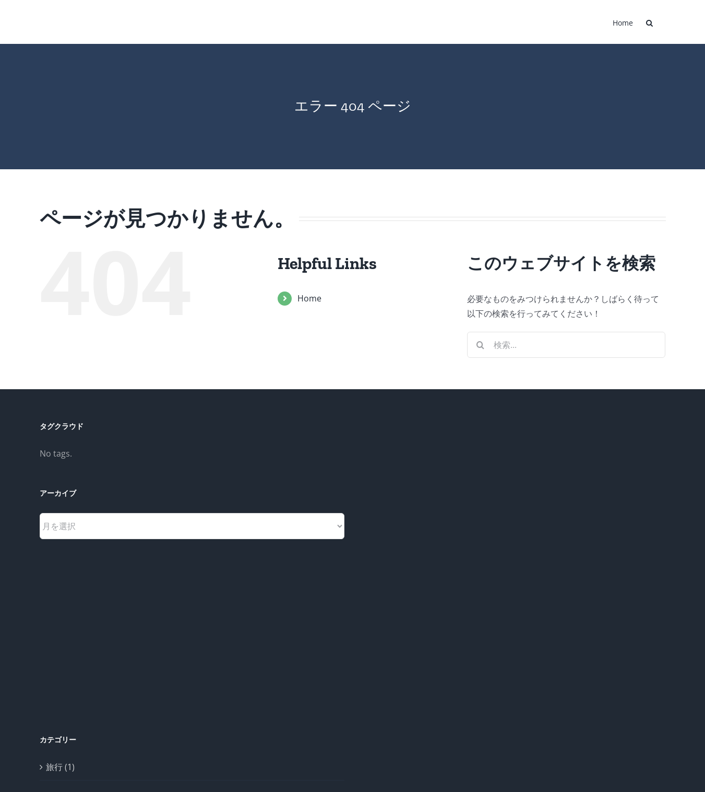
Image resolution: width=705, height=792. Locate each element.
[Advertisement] (433, 577)
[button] (649, 22)
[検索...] (566, 345)
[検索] (480, 345)
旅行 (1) (60, 767)
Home (309, 298)
